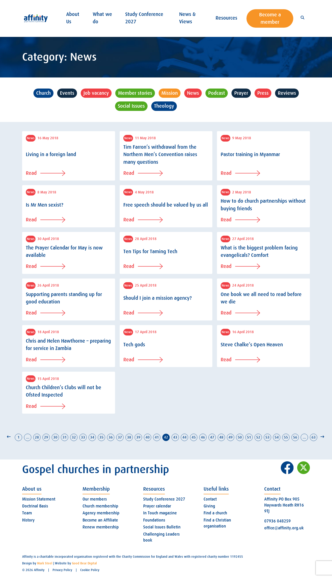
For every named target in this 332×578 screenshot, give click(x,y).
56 (295, 437)
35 (101, 437)
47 (212, 437)
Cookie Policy (89, 570)
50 (240, 437)
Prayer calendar (157, 506)
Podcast (216, 93)
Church (43, 93)
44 (184, 437)
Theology (164, 106)
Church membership (100, 506)
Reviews (287, 93)
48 (221, 437)
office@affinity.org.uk (284, 528)
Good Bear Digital (84, 563)
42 (166, 437)
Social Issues (131, 106)
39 (138, 437)
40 (147, 437)
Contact (210, 499)
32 (74, 437)
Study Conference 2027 (164, 499)
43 (175, 437)
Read (45, 173)
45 (194, 437)
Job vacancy (96, 93)
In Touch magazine (160, 513)
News (193, 93)
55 (286, 437)
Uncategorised (198, 106)
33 (83, 437)
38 (129, 437)
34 (92, 437)
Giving (209, 506)
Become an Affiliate (100, 520)
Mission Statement (38, 499)
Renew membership (101, 527)
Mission (169, 93)
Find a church (215, 513)
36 (111, 437)
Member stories (135, 93)
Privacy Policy (62, 570)
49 (230, 437)
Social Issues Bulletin (162, 527)
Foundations (154, 520)
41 (157, 437)
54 (277, 437)
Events (67, 93)
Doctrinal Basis (35, 506)
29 (46, 437)
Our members (95, 499)
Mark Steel (44, 563)
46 (203, 437)
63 (313, 437)
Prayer (241, 93)
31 (64, 437)
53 (267, 437)
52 (258, 437)
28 (37, 437)
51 (249, 437)
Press (263, 93)
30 (55, 437)
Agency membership (101, 513)
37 (120, 437)
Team (27, 513)
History (28, 520)
